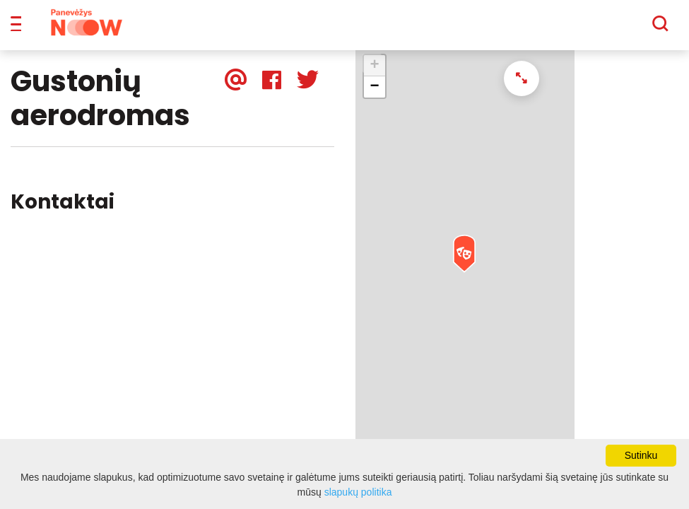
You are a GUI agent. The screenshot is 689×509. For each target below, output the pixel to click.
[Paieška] (621, 29)
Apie (363, 28)
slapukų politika (358, 492)
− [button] (374, 96)
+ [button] (374, 75)
